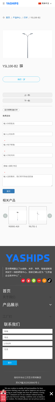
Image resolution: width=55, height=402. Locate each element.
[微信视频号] (44, 280)
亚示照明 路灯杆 (11, 109)
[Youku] (28, 280)
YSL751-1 (33, 226)
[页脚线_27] (27, 285)
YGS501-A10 (14, 226)
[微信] (34, 280)
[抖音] (49, 280)
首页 (7, 291)
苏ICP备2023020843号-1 (27, 382)
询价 (21, 79)
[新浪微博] (23, 280)
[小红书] (39, 280)
